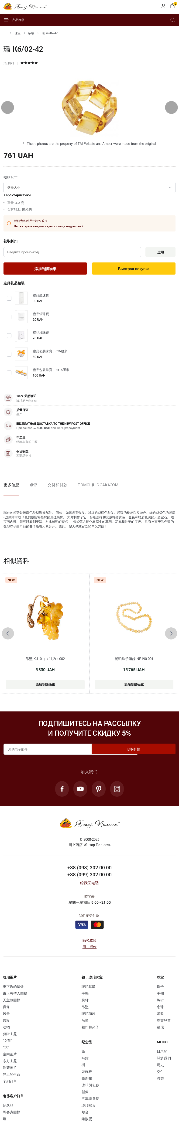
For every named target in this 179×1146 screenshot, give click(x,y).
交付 (160, 1073)
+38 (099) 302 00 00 (89, 877)
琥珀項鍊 (89, 1015)
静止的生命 (11, 1076)
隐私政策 (90, 942)
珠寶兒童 (164, 1022)
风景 (6, 1015)
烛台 (85, 1114)
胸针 (85, 1002)
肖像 (6, 1009)
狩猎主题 (10, 1036)
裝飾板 (87, 1073)
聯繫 (160, 1080)
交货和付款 (57, 486)
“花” (6, 1049)
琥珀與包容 (90, 1087)
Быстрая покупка (133, 270)
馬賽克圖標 (11, 1114)
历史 (160, 1066)
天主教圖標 (11, 1002)
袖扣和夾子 (90, 1029)
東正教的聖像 (13, 988)
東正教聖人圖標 (15, 995)
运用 (159, 252)
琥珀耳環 (89, 988)
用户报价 (90, 949)
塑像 (85, 1094)
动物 (6, 1029)
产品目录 (13, 20)
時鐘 (85, 1060)
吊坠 (85, 1009)
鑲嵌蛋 (87, 1121)
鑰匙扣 (87, 1080)
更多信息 (11, 486)
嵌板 (6, 1022)
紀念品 (8, 1107)
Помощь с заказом (98, 486)
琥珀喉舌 (89, 1107)
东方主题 (10, 1063)
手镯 (85, 995)
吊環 (31, 33)
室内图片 (10, 1056)
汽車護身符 (90, 1100)
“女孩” (7, 1042)
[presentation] (7, 107)
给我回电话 (89, 885)
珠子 (160, 988)
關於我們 (164, 1060)
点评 (34, 486)
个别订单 (10, 1083)
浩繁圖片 (10, 1069)
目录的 (162, 1053)
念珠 (160, 1009)
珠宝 (17, 33)
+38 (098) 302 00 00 (89, 870)
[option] (33, 490)
